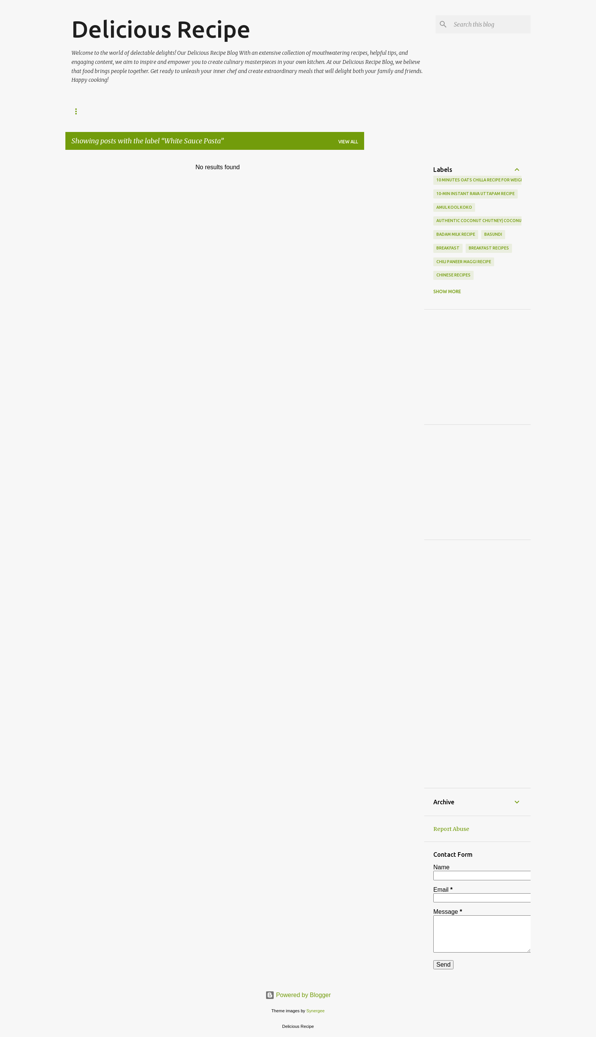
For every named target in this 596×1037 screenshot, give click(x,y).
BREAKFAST (152, 111)
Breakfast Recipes (489, 248)
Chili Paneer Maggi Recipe (463, 261)
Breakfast (448, 248)
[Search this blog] (491, 24)
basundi (493, 234)
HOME (78, 111)
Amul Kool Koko (454, 207)
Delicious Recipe (160, 29)
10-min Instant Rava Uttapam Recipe (475, 193)
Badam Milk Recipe (455, 234)
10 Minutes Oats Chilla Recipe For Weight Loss (487, 180)
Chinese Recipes (453, 275)
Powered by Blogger (298, 995)
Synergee (315, 1010)
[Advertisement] (414, 167)
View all (348, 141)
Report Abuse (451, 829)
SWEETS (112, 111)
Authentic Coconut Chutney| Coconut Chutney (490, 220)
